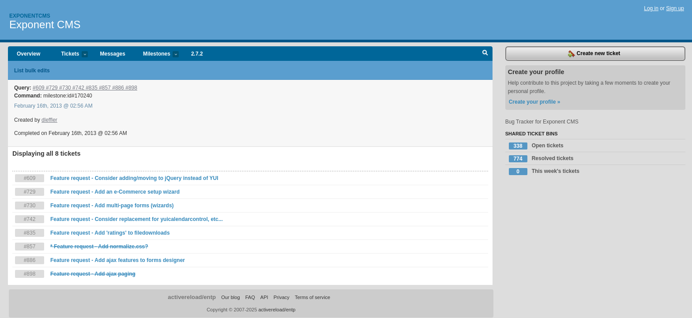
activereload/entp (192, 297)
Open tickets (536, 146)
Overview (28, 54)
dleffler (49, 120)
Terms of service (312, 297)
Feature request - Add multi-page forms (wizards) (112, 205)
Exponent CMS (44, 24)
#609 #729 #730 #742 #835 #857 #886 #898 (85, 88)
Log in (651, 8)
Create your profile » (534, 102)
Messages (112, 54)
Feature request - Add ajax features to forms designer (117, 260)
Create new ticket (594, 53)
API (264, 297)
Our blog (230, 297)
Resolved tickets (541, 158)
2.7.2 (197, 54)
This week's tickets (544, 171)
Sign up (675, 8)
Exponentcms (29, 16)
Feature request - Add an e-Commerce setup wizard (115, 192)
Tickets (69, 54)
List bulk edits (32, 70)
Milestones (156, 54)
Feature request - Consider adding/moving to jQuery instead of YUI (134, 178)
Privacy (282, 297)
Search (485, 53)
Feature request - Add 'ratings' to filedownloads (110, 233)
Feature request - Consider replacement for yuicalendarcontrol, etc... (136, 219)
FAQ (250, 297)
